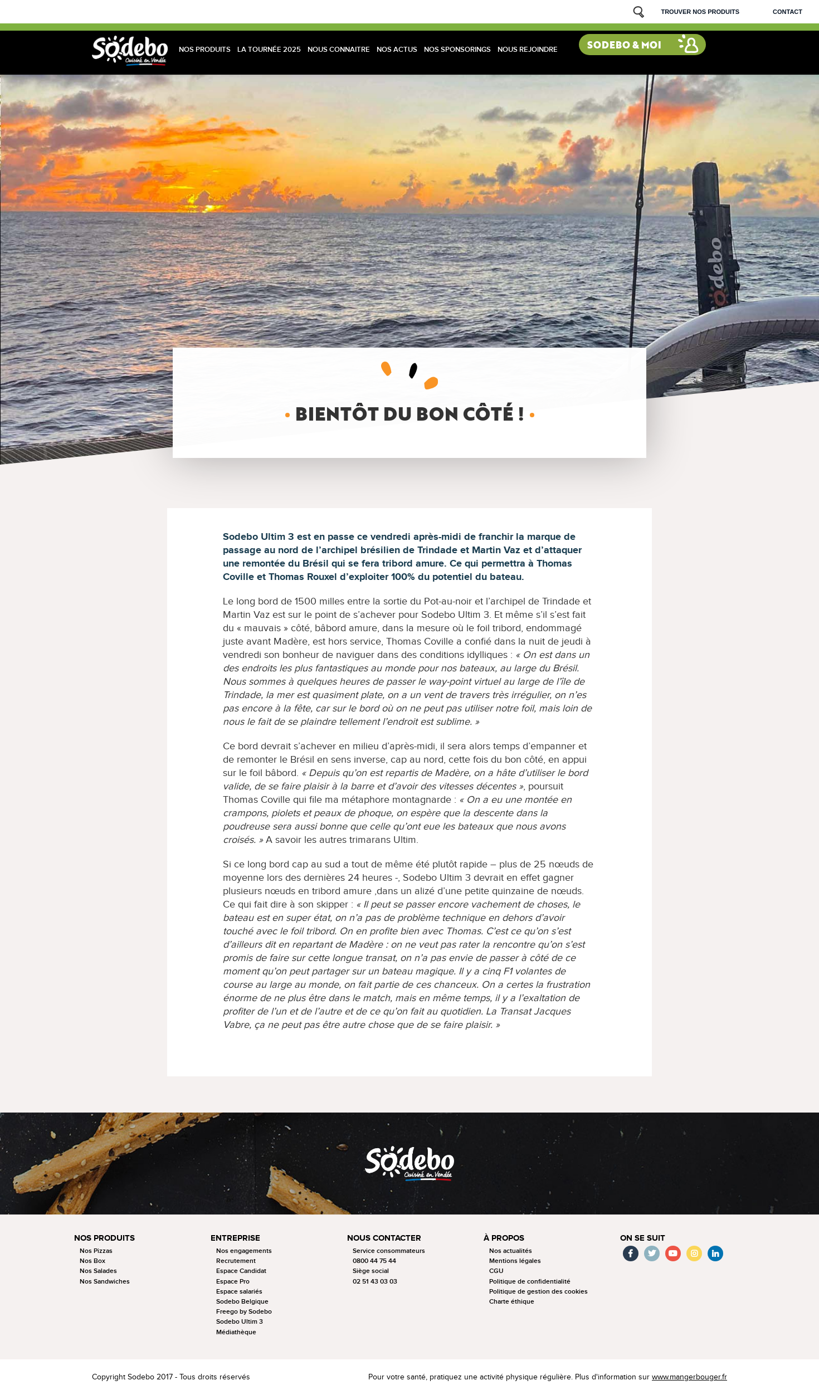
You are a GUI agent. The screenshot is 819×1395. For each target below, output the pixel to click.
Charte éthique (511, 1302)
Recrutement (236, 1261)
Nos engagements (244, 1251)
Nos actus (397, 49)
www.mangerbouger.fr (689, 1377)
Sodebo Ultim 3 (239, 1322)
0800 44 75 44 (374, 1261)
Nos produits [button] (104, 1238)
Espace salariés (239, 1291)
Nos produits (205, 49)
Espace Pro (233, 1281)
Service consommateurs (389, 1251)
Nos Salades (98, 1271)
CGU (496, 1271)
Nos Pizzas (96, 1251)
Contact (787, 11)
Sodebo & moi (624, 45)
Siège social (371, 1271)
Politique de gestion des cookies (538, 1291)
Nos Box (92, 1261)
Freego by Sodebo (244, 1312)
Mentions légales (515, 1261)
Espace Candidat (241, 1271)
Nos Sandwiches (105, 1281)
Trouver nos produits (700, 11)
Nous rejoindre (528, 49)
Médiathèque (236, 1332)
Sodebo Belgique (242, 1302)
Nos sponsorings (457, 49)
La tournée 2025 (269, 49)
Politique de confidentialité (530, 1281)
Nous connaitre (339, 49)
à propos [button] (504, 1238)
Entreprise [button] (235, 1238)
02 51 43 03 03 (375, 1281)
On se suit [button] (642, 1238)
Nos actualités (510, 1251)
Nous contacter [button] (384, 1238)
